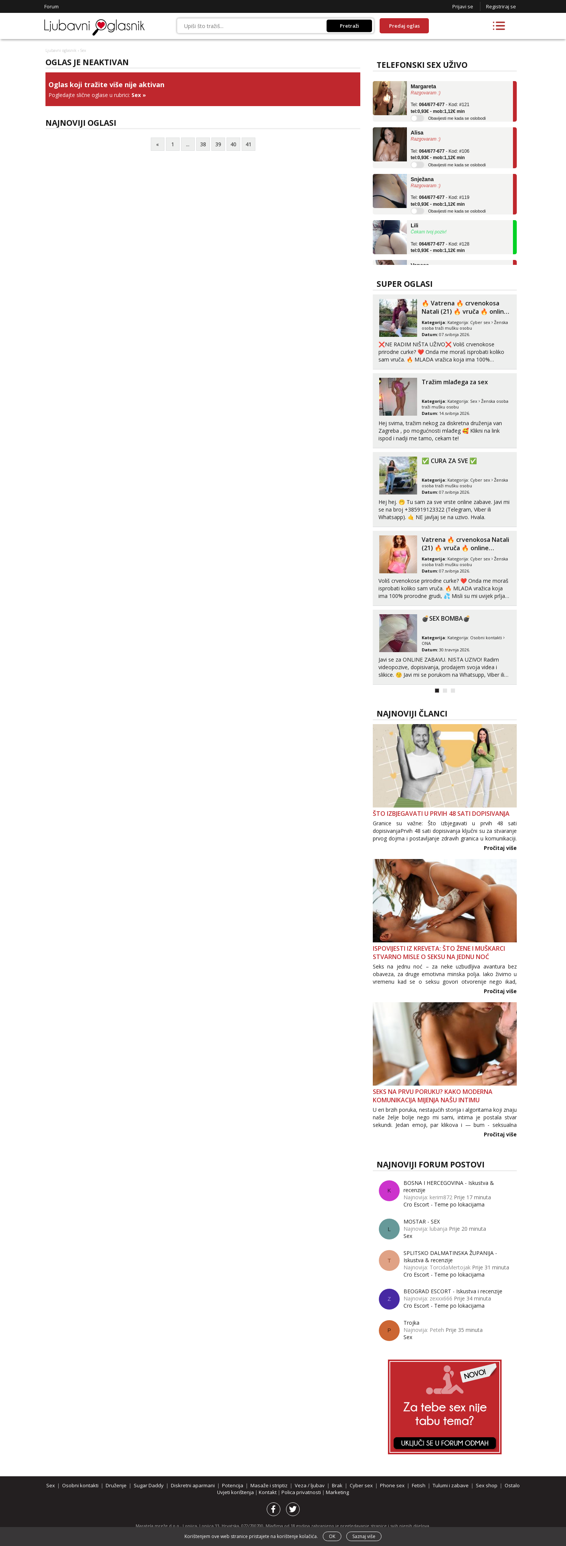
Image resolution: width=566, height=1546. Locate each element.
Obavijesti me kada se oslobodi (457, 118)
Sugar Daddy (149, 1485)
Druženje (116, 1485)
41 (248, 144)
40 (233, 144)
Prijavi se (462, 6)
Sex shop (486, 1485)
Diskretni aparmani (193, 1485)
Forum (51, 6)
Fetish (418, 1485)
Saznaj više (363, 1536)
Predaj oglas (404, 25)
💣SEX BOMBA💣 (446, 618)
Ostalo (512, 1485)
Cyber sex (480, 322)
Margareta (423, 86)
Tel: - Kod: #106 (440, 155)
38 (203, 144)
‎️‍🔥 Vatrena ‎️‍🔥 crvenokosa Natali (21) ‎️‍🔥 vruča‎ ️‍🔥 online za (465, 311)
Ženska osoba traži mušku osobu (465, 325)
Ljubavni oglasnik (61, 50)
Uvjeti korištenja (236, 1492)
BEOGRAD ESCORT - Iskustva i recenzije (452, 1291)
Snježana (422, 179)
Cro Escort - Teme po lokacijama (444, 1204)
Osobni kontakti (486, 637)
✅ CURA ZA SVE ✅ (449, 461)
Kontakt (268, 1492)
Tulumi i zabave (451, 1485)
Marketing (337, 1492)
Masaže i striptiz (269, 1485)
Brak (337, 1485)
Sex (136, 95)
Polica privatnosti (301, 1492)
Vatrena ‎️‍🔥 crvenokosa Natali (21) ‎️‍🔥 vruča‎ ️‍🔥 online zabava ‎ (465, 547)
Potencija (232, 1485)
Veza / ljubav (310, 1485)
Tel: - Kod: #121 (440, 108)
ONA (426, 643)
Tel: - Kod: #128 (440, 247)
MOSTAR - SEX (421, 1221)
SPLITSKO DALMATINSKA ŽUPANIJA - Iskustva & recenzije (450, 1256)
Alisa (417, 133)
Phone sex (392, 1485)
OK (332, 1536)
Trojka (411, 1322)
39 (218, 144)
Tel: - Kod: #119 (440, 201)
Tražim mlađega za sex (455, 382)
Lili (414, 225)
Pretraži (349, 25)
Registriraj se (501, 6)
